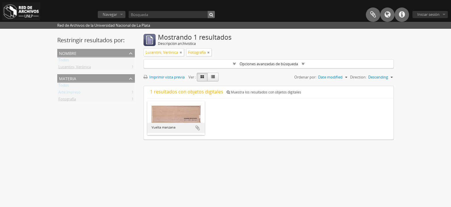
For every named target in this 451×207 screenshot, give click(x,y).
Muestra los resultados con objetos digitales (264, 92)
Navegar (110, 14)
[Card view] (202, 77)
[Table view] (213, 77)
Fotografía (67, 100)
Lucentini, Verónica (74, 67)
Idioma (387, 14)
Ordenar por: (305, 77)
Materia (67, 78)
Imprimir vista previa (164, 77)
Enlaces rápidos (402, 14)
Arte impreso (69, 93)
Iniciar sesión (428, 14)
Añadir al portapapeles (197, 128)
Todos (63, 61)
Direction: (358, 77)
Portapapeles (373, 14)
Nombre (68, 53)
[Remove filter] (181, 52)
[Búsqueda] (172, 14)
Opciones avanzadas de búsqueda (269, 63)
